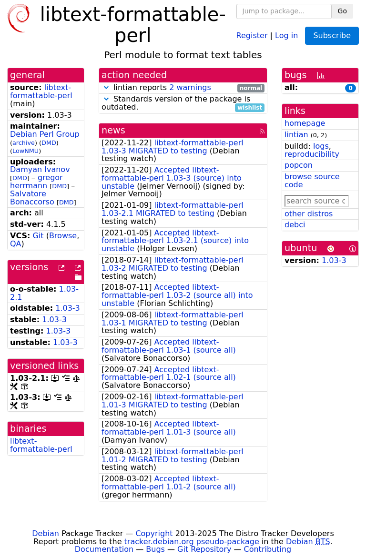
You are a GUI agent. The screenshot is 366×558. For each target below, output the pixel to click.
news (113, 130)
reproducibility (312, 154)
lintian (296, 134)
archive (23, 142)
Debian (45, 533)
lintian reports (183, 88)
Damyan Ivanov (40, 169)
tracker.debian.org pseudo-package (191, 541)
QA (15, 243)
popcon (299, 165)
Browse (63, 235)
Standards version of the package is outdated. (183, 103)
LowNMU (25, 150)
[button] (106, 87)
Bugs (155, 549)
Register (252, 35)
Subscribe (332, 35)
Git (37, 235)
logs (321, 146)
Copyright (154, 533)
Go (342, 11)
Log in (286, 35)
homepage (305, 123)
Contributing (268, 549)
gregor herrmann (36, 181)
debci (295, 224)
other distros (309, 213)
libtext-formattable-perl (41, 91)
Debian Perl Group (45, 134)
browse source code (312, 180)
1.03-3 (67, 308)
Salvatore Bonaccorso (32, 197)
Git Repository (204, 549)
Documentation (104, 549)
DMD (48, 142)
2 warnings (190, 87)
